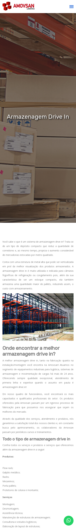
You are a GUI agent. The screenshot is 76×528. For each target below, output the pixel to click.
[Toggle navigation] (71, 7)
